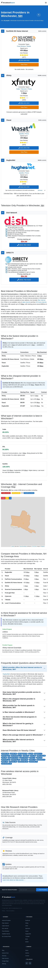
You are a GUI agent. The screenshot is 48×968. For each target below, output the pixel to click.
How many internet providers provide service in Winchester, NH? (22, 693)
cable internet (26, 302)
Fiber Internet (5, 923)
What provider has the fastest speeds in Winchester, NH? (18, 706)
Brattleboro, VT (38, 753)
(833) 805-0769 (24, 148)
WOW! (27, 941)
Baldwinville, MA (15, 759)
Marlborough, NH (6, 755)
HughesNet (5, 366)
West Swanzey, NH (22, 753)
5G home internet (41, 302)
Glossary (4, 955)
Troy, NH (31, 753)
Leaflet (12, 546)
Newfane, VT (32, 759)
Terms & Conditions (10, 910)
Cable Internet (5, 925)
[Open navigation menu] (46, 3)
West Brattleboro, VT (16, 755)
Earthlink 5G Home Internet (10, 359)
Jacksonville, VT (33, 761)
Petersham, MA (12, 761)
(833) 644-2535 (24, 187)
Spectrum (27, 928)
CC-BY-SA (34, 546)
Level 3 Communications (13, 603)
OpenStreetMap (23, 546)
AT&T (26, 925)
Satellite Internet (6, 933)
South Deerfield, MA (6, 763)
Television (24, 89)
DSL (7, 498)
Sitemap (4, 963)
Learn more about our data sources (13, 880)
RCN (26, 939)
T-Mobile (7, 599)
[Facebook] (26, 963)
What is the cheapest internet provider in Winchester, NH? (19, 700)
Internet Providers (6, 920)
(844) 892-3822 (24, 245)
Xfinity (4, 355)
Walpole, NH (5, 761)
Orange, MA (26, 755)
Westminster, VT (41, 759)
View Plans (24, 64)
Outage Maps (5, 961)
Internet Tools (5, 953)
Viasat (4, 362)
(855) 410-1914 (24, 103)
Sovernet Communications (13, 589)
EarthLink (27, 920)
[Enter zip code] (27, 889)
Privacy (3, 910)
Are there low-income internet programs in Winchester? (20, 718)
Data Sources (5, 958)
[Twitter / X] (30, 963)
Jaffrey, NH (39, 757)
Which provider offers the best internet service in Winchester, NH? (22, 668)
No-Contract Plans (6, 936)
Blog (3, 950)
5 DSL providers (16, 493)
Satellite (21, 133)
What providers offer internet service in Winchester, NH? (18, 740)
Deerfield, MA (24, 759)
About (26, 950)
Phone (30, 89)
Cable (18, 89)
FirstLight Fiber (10, 593)
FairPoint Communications (13, 579)
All (10, 498)
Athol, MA (4, 757)
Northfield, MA (5, 753)
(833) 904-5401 (24, 60)
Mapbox (43, 546)
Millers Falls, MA (41, 755)
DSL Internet (5, 928)
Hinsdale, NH (13, 753)
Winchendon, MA (6, 759)
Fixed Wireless (21, 46)
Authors (27, 953)
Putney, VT (32, 757)
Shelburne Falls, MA (23, 761)
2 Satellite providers (29, 493)
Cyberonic (8, 596)
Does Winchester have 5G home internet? (19, 730)
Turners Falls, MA (24, 757)
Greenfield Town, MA (13, 757)
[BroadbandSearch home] (8, 2)
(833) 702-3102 (24, 280)
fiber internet (41, 300)
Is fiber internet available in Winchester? (19, 712)
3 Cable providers (6, 493)
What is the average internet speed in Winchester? (23, 735)
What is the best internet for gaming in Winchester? (18, 724)
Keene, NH (32, 755)
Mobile (29, 46)
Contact (27, 955)
